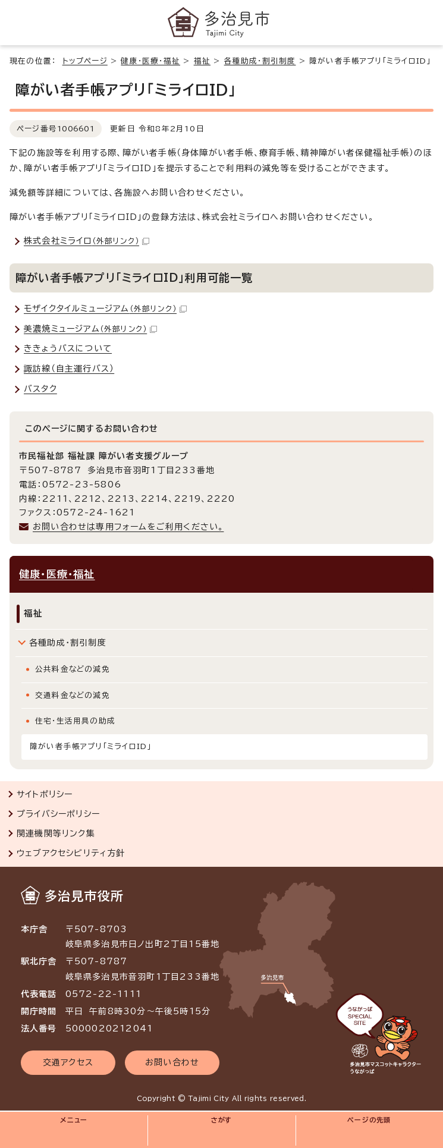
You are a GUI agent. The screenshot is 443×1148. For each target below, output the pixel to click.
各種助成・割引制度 (260, 61)
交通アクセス (68, 1062)
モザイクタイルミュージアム (105, 308)
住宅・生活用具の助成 (75, 721)
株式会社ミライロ (86, 241)
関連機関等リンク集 (56, 833)
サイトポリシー (45, 794)
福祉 (202, 61)
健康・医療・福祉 (150, 61)
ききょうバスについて (68, 348)
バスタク (40, 389)
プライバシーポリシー (58, 814)
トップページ (85, 61)
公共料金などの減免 (72, 669)
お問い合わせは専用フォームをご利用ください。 (128, 527)
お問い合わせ (172, 1062)
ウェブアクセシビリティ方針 (71, 853)
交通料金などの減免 (72, 695)
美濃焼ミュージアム (90, 329)
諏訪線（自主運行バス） (69, 368)
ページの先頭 (369, 1119)
